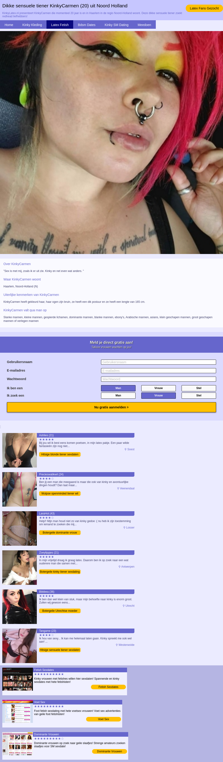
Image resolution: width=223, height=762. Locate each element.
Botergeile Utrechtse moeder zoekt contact (60, 611)
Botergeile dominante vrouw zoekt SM (60, 533)
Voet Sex (103, 719)
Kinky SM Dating (116, 25)
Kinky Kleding (32, 25)
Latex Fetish (60, 25)
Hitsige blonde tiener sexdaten (59, 454)
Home (9, 25)
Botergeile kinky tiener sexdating (60, 571)
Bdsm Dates (86, 25)
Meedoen (144, 25)
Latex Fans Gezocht (204, 8)
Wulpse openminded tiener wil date (59, 494)
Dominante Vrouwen (109, 751)
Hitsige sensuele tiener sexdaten (60, 650)
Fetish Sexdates (108, 687)
